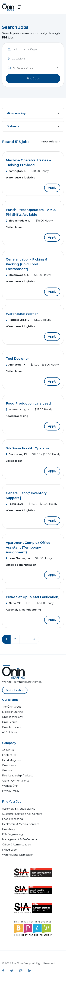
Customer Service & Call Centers (22, 813)
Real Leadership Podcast (17, 775)
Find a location (14, 690)
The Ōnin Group (11, 706)
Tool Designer (17, 359)
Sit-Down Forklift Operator (27, 448)
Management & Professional (19, 839)
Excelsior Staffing (12, 711)
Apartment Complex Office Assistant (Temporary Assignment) (28, 547)
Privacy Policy (10, 790)
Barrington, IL (16, 171)
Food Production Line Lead (28, 403)
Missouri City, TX (18, 409)
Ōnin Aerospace (12, 727)
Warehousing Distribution (17, 854)
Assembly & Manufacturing (18, 808)
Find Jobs (33, 78)
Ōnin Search (9, 722)
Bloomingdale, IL (18, 220)
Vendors (7, 770)
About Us (8, 750)
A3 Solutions (9, 732)
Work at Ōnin (10, 785)
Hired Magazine (12, 760)
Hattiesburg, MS (17, 319)
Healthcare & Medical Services (20, 824)
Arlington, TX (15, 364)
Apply (52, 187)
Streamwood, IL (17, 275)
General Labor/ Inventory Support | (26, 495)
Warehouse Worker (22, 314)
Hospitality (8, 829)
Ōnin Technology (12, 717)
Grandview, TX (16, 454)
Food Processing (12, 819)
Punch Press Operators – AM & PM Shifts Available (31, 212)
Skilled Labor (10, 849)
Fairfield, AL (15, 504)
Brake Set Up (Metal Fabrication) (32, 597)
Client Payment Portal (16, 780)
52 (33, 639)
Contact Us (9, 755)
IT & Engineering (12, 834)
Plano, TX (13, 603)
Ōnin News (9, 765)
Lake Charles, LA (18, 558)
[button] (20, 7)
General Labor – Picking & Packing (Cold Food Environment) (26, 264)
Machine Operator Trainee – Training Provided (28, 162)
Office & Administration (16, 844)
